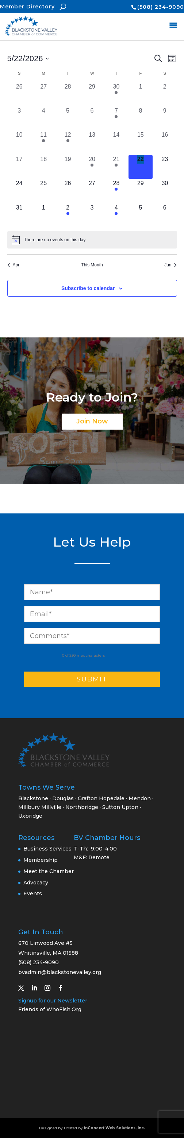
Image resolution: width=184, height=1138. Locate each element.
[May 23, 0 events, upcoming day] (165, 167)
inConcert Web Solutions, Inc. (114, 1128)
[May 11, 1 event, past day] (43, 142)
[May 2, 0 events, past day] (165, 94)
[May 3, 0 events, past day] (19, 118)
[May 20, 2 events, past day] (92, 167)
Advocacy (35, 882)
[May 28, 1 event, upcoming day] (116, 191)
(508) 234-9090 (160, 7)
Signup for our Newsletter (52, 1000)
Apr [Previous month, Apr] (13, 264)
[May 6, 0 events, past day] (92, 118)
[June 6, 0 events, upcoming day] (165, 215)
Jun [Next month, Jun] (170, 264)
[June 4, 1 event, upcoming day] (116, 215)
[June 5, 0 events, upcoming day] (141, 215)
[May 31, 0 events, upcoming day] (19, 215)
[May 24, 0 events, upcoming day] (19, 191)
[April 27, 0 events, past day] (43, 94)
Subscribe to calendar (88, 288)
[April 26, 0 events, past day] (19, 94)
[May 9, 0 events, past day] (165, 118)
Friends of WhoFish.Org (49, 1009)
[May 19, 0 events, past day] (67, 167)
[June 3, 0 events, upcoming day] (92, 215)
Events (32, 893)
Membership (40, 860)
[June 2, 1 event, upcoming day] (67, 215)
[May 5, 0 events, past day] (67, 118)
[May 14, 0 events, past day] (116, 142)
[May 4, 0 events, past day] (43, 118)
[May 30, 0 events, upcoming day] (165, 191)
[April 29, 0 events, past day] (92, 94)
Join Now (92, 421)
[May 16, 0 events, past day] (165, 142)
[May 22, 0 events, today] (141, 167)
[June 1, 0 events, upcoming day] (43, 215)
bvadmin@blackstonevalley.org (59, 972)
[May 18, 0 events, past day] (43, 167)
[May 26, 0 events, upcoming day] (67, 191)
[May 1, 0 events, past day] (141, 94)
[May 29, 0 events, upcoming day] (141, 191)
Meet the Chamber (48, 871)
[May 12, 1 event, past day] (67, 142)
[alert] (92, 240)
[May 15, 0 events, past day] (141, 142)
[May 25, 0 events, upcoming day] (43, 191)
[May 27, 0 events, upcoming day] (92, 191)
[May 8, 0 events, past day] (141, 118)
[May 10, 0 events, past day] (19, 142)
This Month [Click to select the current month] (92, 264)
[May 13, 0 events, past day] (92, 142)
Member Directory (27, 6)
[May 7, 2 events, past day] (116, 118)
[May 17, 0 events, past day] (19, 167)
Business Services (47, 848)
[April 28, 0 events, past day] (67, 94)
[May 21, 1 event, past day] (116, 167)
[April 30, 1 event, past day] (116, 94)
